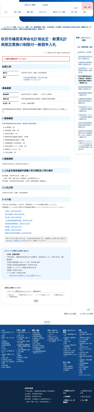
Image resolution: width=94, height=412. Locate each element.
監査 (81, 365)
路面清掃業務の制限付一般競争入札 (85, 94)
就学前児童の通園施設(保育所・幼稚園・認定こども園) (24, 339)
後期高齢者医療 (6, 337)
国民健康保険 (5, 336)
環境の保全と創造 (69, 345)
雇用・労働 (67, 334)
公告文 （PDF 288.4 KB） (14, 211)
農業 (65, 336)
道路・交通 (67, 341)
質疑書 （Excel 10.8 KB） (14, 230)
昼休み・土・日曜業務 (69, 394)
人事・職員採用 (84, 360)
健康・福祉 (30, 12)
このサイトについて (86, 384)
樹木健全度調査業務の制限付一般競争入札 (85, 88)
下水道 (4, 341)
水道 (3, 339)
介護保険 (35, 334)
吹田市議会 (83, 334)
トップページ (7, 27)
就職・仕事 (5, 350)
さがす (76, 8)
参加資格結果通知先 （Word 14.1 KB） (18, 223)
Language (45, 5)
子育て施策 (21, 344)
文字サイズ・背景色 (30, 5)
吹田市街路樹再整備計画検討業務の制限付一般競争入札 (85, 125)
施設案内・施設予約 (85, 330)
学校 (19, 346)
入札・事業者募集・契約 (37, 27)
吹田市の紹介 (83, 325)
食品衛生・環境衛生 (38, 330)
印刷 (88, 309)
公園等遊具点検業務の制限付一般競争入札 (85, 63)
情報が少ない (59, 295)
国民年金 (4, 334)
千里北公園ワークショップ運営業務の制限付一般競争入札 (85, 117)
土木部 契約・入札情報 (54, 27)
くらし (6, 12)
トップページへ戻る (86, 313)
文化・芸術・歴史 (53, 325)
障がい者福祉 (36, 336)
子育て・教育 (17, 12)
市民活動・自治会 (7, 352)
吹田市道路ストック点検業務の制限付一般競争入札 (85, 70)
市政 (84, 12)
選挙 (81, 363)
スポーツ (51, 327)
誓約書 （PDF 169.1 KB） (14, 226)
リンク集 (84, 393)
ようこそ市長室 (84, 332)
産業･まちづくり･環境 (59, 12)
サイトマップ (86, 389)
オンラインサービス (85, 367)
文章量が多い (13, 296)
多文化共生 (5, 358)
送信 (36, 301)
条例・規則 (83, 347)
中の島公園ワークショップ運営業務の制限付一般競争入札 (85, 109)
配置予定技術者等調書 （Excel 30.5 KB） (19, 233)
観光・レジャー (53, 329)
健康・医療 (36, 325)
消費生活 (66, 363)
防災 (65, 357)
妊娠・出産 (21, 328)
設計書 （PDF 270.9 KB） (14, 217)
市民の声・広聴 (84, 345)
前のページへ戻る (70, 313)
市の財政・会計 (84, 339)
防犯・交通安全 (68, 359)
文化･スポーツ (43, 12)
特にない (12, 295)
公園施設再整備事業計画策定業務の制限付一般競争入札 (85, 101)
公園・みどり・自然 (69, 343)
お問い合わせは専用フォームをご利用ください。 (25, 275)
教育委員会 (21, 354)
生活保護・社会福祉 (38, 338)
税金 (3, 328)
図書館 (19, 348)
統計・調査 (83, 361)
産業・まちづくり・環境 (20, 27)
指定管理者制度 (84, 356)
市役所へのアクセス (69, 384)
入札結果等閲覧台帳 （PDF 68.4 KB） (36, 77)
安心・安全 (74, 12)
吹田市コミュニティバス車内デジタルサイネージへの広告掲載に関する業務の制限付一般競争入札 (85, 145)
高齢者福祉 (36, 332)
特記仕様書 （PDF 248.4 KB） (16, 214)
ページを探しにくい (43, 295)
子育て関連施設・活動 (24, 342)
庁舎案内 (67, 389)
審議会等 (82, 358)
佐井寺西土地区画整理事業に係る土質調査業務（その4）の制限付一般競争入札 (85, 134)
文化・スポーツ (52, 323)
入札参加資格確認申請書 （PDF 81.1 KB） (20, 220)
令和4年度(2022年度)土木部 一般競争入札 (75, 27)
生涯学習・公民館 (22, 350)
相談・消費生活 (6, 360)
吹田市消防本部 (68, 361)
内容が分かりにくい (26, 295)
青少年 (19, 352)
